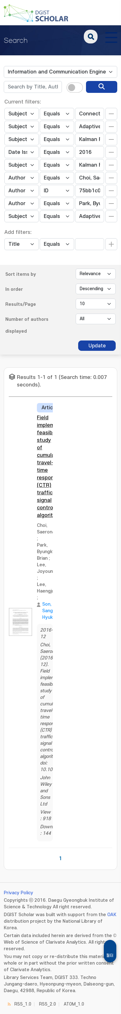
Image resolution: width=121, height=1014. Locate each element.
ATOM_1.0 (74, 1004)
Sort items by (20, 274)
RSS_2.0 (47, 1004)
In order (14, 289)
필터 (110, 955)
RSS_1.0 (22, 1004)
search (91, 36)
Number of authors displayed (26, 325)
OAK (111, 914)
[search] (101, 87)
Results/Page (20, 304)
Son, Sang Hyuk (47, 611)
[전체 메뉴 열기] (111, 37)
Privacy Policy (18, 892)
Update (97, 346)
